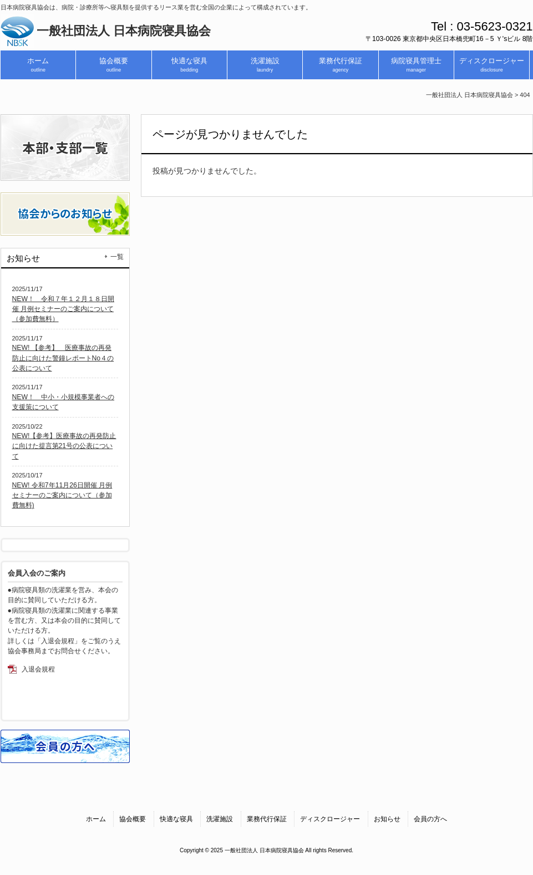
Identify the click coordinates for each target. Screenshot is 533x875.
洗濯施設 (219, 819)
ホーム (96, 819)
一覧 (117, 257)
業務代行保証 (267, 819)
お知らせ (387, 819)
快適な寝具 (176, 819)
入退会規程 (38, 669)
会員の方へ (430, 819)
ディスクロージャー (330, 819)
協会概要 (132, 819)
